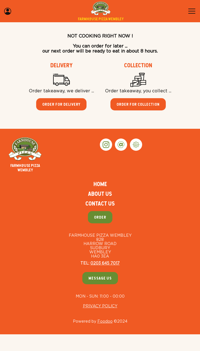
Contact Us (100, 203)
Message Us (100, 278)
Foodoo (105, 321)
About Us (100, 193)
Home (100, 184)
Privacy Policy (100, 306)
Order (100, 217)
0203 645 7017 (105, 263)
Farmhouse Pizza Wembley (25, 154)
